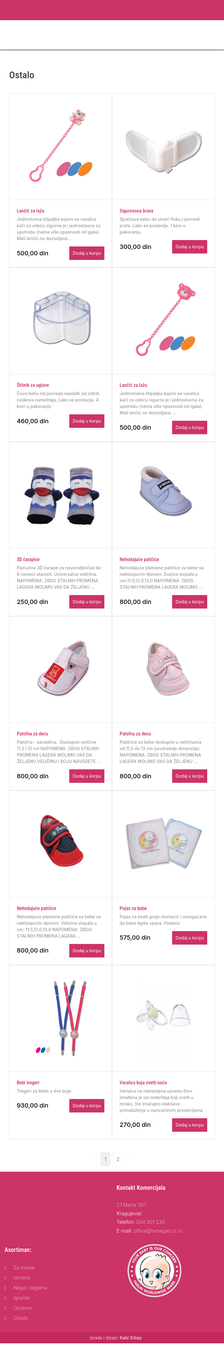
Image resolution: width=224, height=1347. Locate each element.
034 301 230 (150, 1226)
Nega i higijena (30, 1291)
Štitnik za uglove (33, 386)
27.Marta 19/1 (131, 1208)
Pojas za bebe (133, 911)
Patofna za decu (32, 736)
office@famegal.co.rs (158, 1234)
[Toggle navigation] (215, 34)
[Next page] (129, 1158)
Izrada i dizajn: (116, 1341)
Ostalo (20, 1321)
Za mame (23, 1271)
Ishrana (21, 1281)
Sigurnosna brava (136, 211)
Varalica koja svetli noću (143, 1086)
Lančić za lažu (30, 211)
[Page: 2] (118, 1163)
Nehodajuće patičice (139, 561)
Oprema (22, 1311)
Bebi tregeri (28, 1086)
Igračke (21, 1301)
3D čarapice (28, 561)
